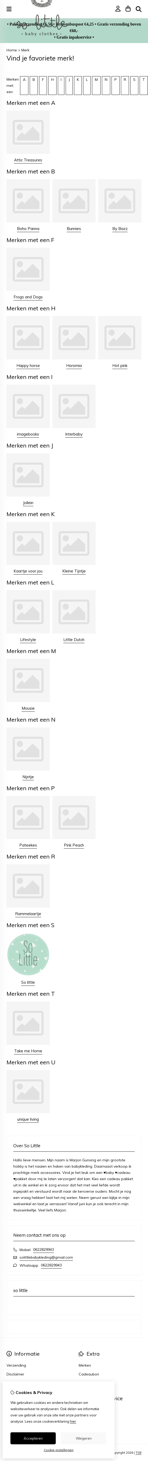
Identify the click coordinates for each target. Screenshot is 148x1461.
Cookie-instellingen (58, 1450)
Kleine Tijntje (74, 571)
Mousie (28, 708)
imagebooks (28, 434)
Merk (25, 50)
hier (73, 1421)
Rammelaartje (28, 913)
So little (28, 982)
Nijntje (28, 776)
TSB (138, 1452)
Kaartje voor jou (28, 571)
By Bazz (120, 228)
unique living (28, 1119)
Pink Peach (74, 845)
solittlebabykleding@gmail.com (46, 1257)
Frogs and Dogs (28, 296)
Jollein (28, 502)
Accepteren (33, 1438)
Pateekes (28, 845)
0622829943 (43, 1249)
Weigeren (84, 1438)
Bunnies (74, 228)
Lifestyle (28, 639)
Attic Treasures (28, 160)
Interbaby (74, 434)
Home (12, 50)
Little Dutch (73, 639)
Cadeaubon (89, 1374)
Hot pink (119, 365)
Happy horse (28, 365)
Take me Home (28, 1050)
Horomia (74, 365)
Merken (85, 1365)
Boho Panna (28, 228)
